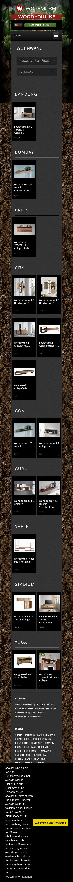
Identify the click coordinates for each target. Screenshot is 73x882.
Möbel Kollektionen (24, 704)
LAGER (28, 759)
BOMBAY (49, 735)
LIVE (43, 759)
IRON (28, 755)
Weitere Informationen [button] (18, 876)
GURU (34, 751)
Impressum (20, 716)
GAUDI (18, 751)
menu (36, 35)
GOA (26, 751)
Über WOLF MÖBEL (45, 704)
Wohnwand (25, 71)
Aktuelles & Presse (24, 708)
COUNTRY (49, 743)
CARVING (46, 739)
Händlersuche (22, 712)
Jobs (33, 712)
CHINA (18, 743)
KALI (45, 755)
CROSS (18, 747)
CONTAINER (36, 743)
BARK (39, 735)
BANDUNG (30, 735)
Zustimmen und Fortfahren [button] (50, 822)
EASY (33, 747)
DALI (26, 747)
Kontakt (40, 712)
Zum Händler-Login (40, 25)
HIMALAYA (44, 751)
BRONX (36, 739)
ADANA (18, 735)
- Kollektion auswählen (33, 60)
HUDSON (19, 755)
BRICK (27, 739)
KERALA (19, 759)
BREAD (18, 739)
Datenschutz (34, 716)
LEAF (36, 759)
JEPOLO (37, 755)
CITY (26, 743)
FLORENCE (43, 747)
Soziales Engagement (45, 708)
